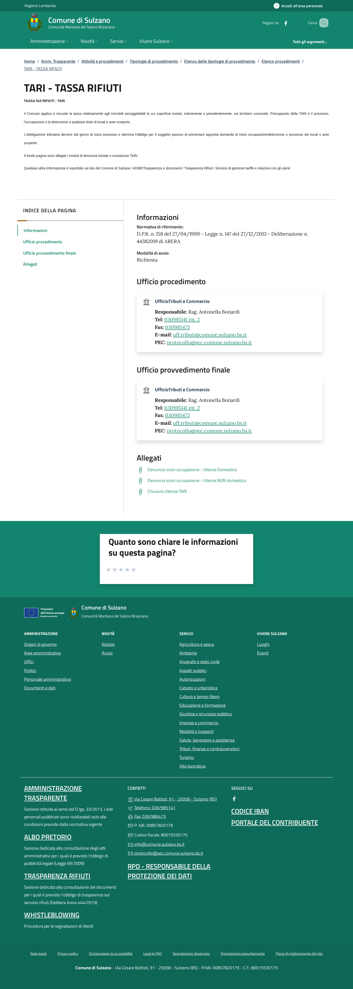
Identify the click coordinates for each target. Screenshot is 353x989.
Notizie (108, 644)
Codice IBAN (250, 811)
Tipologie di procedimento (154, 61)
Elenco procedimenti (281, 61)
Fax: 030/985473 (147, 816)
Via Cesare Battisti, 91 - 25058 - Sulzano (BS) (176, 798)
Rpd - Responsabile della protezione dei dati (169, 871)
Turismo (186, 757)
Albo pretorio (47, 837)
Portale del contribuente (274, 822)
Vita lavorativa (192, 766)
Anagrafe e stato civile (199, 661)
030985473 (177, 327)
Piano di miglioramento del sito (299, 953)
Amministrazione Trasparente (53, 793)
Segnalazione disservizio (191, 953)
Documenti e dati (39, 688)
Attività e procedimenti (102, 61)
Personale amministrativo (47, 679)
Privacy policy (68, 953)
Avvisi (107, 653)
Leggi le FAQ (152, 953)
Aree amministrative (42, 653)
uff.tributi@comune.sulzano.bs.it (210, 335)
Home (29, 61)
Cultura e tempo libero (199, 696)
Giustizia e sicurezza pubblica (205, 714)
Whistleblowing (51, 915)
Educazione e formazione (202, 705)
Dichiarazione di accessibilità (110, 953)
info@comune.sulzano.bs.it (156, 844)
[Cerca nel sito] (322, 23)
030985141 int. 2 (182, 319)
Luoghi (285, 644)
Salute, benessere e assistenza (215, 739)
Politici (30, 670)
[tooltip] (230, 469)
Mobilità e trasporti (215, 731)
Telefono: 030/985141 (151, 807)
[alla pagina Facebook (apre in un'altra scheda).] (280, 22)
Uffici (29, 661)
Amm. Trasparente (58, 61)
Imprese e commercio (198, 722)
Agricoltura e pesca (196, 644)
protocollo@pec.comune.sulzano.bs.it (209, 342)
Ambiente (188, 653)
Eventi (285, 652)
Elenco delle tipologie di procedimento (219, 61)
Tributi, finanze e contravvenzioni (209, 748)
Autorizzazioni (192, 679)
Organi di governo (40, 644)
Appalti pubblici (193, 670)
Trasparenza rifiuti (57, 876)
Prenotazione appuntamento (243, 953)
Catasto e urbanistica (198, 688)
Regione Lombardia (40, 5)
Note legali (38, 953)
